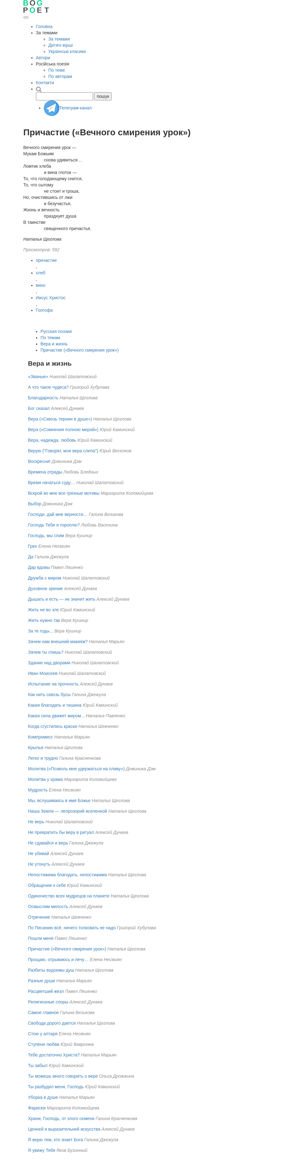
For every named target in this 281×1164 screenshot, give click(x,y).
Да (30, 556)
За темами (59, 38)
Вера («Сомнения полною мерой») (63, 429)
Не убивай (38, 853)
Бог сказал (39, 408)
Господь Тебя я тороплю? (54, 524)
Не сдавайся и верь (48, 842)
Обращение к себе (47, 885)
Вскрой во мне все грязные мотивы (64, 493)
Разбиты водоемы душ (51, 970)
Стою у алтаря (43, 1033)
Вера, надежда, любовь (52, 440)
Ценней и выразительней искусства (64, 1129)
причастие (46, 260)
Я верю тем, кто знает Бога (55, 1139)
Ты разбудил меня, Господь (56, 1086)
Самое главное (43, 1012)
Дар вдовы (39, 567)
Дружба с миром (45, 577)
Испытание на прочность (53, 683)
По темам (50, 337)
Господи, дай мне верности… (58, 514)
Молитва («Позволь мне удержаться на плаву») (76, 768)
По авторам (60, 76)
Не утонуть (39, 864)
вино (41, 285)
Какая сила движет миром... (56, 715)
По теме (56, 70)
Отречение (39, 917)
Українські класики (67, 51)
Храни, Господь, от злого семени (61, 1118)
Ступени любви (43, 1044)
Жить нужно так (44, 620)
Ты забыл (38, 1065)
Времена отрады (45, 471)
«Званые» (38, 376)
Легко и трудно (43, 758)
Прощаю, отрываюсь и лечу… (58, 959)
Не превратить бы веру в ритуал (61, 832)
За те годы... (40, 630)
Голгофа (44, 310)
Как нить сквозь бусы (49, 694)
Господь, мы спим (46, 535)
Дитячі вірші (60, 45)
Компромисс (40, 736)
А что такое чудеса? (48, 387)
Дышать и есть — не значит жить (61, 599)
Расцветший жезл (46, 991)
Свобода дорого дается (52, 1023)
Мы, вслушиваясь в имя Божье (59, 800)
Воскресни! (39, 461)
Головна (44, 26)
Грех (32, 546)
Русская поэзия (56, 331)
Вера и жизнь (54, 343)
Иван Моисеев (43, 673)
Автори (43, 57)
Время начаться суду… (51, 482)
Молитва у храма (45, 779)
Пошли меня (41, 938)
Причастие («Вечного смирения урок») (80, 350)
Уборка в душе (43, 1097)
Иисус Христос (51, 297)
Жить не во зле (43, 609)
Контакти (45, 82)
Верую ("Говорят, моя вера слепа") (63, 450)
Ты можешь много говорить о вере (63, 1076)
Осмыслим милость (48, 906)
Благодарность (43, 397)
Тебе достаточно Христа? (54, 1054)
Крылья (35, 747)
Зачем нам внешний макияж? (58, 641)
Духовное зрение (45, 588)
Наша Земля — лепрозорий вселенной (67, 811)
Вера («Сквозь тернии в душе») (60, 418)
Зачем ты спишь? (46, 652)
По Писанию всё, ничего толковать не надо (72, 927)
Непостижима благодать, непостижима (67, 874)
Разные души (41, 980)
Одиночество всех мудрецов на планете (69, 895)
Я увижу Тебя (41, 1150)
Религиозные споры (48, 1001)
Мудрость (38, 789)
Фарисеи (37, 1107)
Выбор (35, 503)
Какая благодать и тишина (55, 705)
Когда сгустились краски (52, 726)
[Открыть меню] (25, 17)
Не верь (36, 821)
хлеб (41, 272)
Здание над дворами (49, 662)
